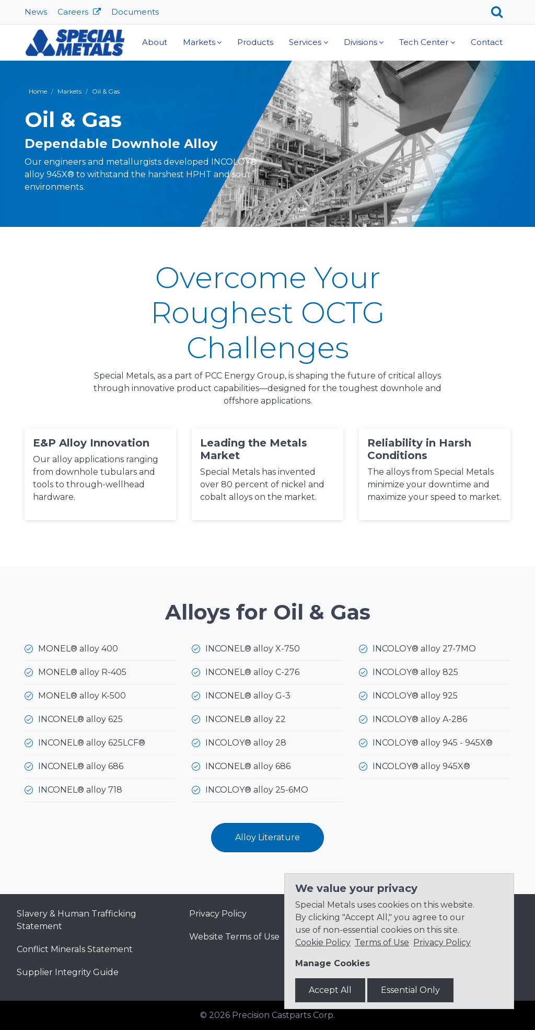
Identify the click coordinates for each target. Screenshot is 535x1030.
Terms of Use (382, 942)
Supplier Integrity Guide (68, 972)
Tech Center (423, 42)
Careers (73, 12)
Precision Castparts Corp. (283, 1015)
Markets (199, 42)
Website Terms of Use (234, 937)
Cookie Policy (323, 942)
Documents (135, 12)
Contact (487, 42)
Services (305, 42)
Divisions (360, 42)
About (154, 42)
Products (255, 42)
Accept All (330, 990)
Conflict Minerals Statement (75, 949)
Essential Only (410, 990)
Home (38, 91)
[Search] (500, 12)
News (36, 12)
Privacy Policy (218, 914)
